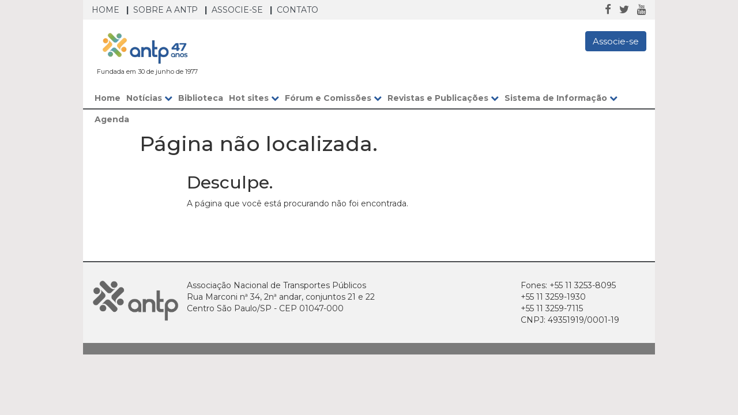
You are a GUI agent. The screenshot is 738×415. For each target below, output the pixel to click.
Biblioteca (200, 98)
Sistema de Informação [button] (560, 98)
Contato (297, 10)
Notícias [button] (149, 98)
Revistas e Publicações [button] (443, 98)
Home (105, 10)
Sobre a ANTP (165, 10)
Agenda (112, 119)
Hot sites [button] (254, 98)
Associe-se (237, 10)
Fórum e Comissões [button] (333, 98)
